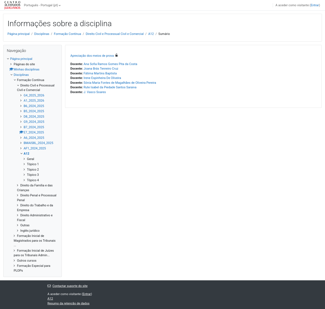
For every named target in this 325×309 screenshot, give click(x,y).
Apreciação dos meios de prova (92, 56)
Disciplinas (41, 34)
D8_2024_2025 (34, 116)
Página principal (18, 34)
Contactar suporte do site (67, 286)
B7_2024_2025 (34, 127)
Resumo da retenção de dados (68, 303)
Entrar (315, 5)
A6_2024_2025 (34, 138)
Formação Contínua (67, 34)
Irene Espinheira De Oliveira (102, 78)
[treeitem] (32, 165)
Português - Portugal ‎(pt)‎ (41, 5)
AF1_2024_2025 (35, 148)
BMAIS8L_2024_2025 (38, 143)
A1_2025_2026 (34, 100)
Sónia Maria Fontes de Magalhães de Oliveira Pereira (120, 83)
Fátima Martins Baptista (100, 73)
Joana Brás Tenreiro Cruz (101, 68)
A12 (151, 34)
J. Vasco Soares (95, 92)
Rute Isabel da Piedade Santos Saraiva (110, 87)
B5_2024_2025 (34, 111)
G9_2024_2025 (34, 122)
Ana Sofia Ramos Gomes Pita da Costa (110, 64)
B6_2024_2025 (34, 106)
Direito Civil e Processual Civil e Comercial (115, 34)
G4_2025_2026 (34, 95)
